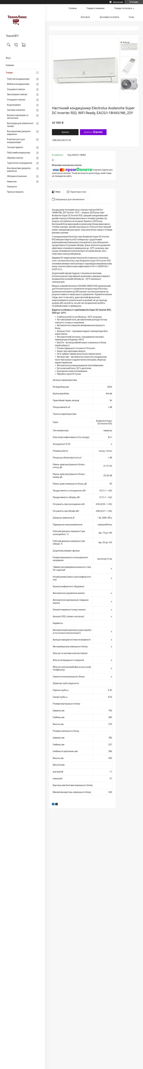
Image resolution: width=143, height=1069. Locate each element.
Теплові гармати (15, 147)
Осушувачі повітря (16, 89)
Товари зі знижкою (95, 8)
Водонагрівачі (14, 105)
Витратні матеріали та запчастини (17, 116)
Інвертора (11, 181)
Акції (8, 58)
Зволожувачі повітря (17, 94)
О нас (131, 17)
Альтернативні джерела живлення (18, 132)
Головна (73, 8)
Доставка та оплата (109, 17)
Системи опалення (16, 110)
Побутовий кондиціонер (18, 152)
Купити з (93, 132)
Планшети (12, 186)
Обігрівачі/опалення (17, 176)
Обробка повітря (15, 158)
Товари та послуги (123, 8)
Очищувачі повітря (16, 99)
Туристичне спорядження (19, 163)
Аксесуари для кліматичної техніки (20, 124)
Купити (65, 132)
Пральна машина (15, 192)
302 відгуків (118, 2)
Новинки (10, 65)
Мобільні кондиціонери (18, 84)
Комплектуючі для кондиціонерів (16, 140)
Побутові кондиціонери (18, 79)
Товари (9, 72)
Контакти (85, 17)
